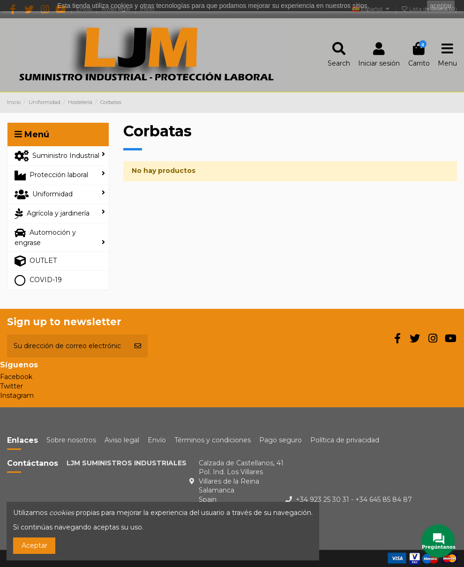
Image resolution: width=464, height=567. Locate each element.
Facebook (16, 377)
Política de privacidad (344, 440)
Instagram (17, 395)
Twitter (11, 386)
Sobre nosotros (71, 440)
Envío (157, 440)
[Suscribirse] (138, 346)
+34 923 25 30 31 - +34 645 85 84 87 (354, 499)
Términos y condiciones (212, 440)
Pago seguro (280, 440)
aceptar (441, 5)
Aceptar (34, 545)
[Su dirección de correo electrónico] (67, 346)
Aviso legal (122, 440)
